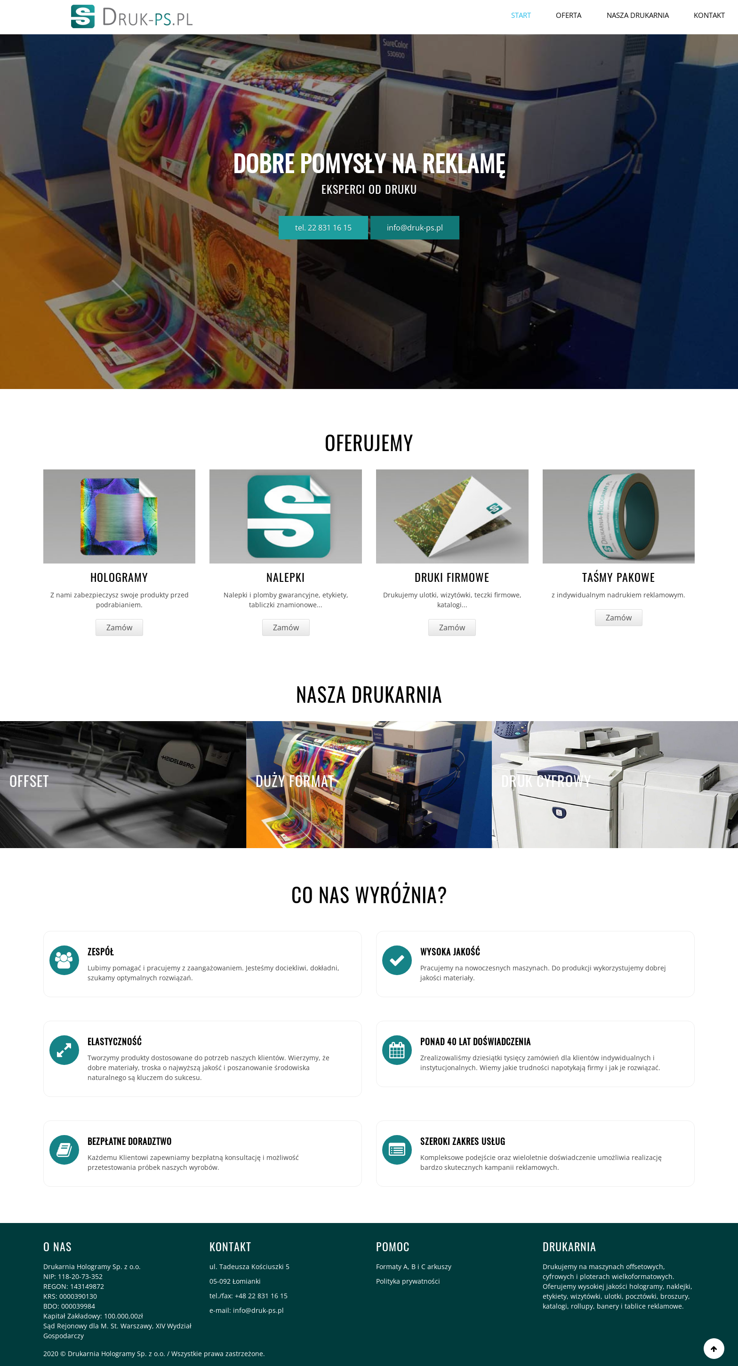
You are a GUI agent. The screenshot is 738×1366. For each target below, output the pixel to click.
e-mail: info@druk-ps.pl (246, 1310)
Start (520, 15)
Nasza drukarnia (637, 15)
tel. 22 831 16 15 (323, 227)
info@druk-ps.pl (415, 227)
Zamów (119, 627)
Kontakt (709, 15)
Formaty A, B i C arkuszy (413, 1266)
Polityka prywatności (408, 1281)
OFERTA (568, 15)
